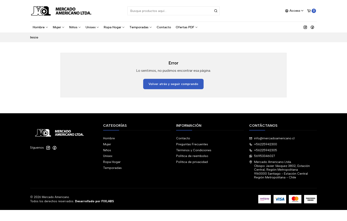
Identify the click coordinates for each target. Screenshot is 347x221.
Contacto (164, 27)
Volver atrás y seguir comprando (173, 84)
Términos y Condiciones (193, 150)
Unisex (92, 27)
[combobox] (173, 10)
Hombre (40, 27)
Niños (75, 27)
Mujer (59, 27)
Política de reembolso (192, 156)
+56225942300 (263, 144)
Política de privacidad (192, 162)
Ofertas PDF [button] (187, 27)
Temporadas (140, 27)
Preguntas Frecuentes (192, 144)
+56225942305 (263, 150)
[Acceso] (294, 11)
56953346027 (262, 156)
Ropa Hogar (114, 27)
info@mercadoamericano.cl (272, 138)
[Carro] (311, 10)
